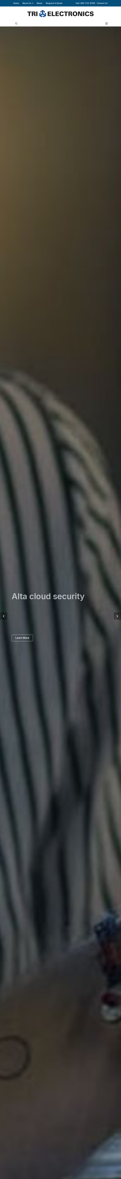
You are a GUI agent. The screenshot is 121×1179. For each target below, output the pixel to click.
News (39, 3)
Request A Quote (54, 3)
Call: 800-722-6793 (86, 3)
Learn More (22, 637)
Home (16, 3)
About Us (27, 3)
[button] (3, 616)
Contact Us (102, 3)
